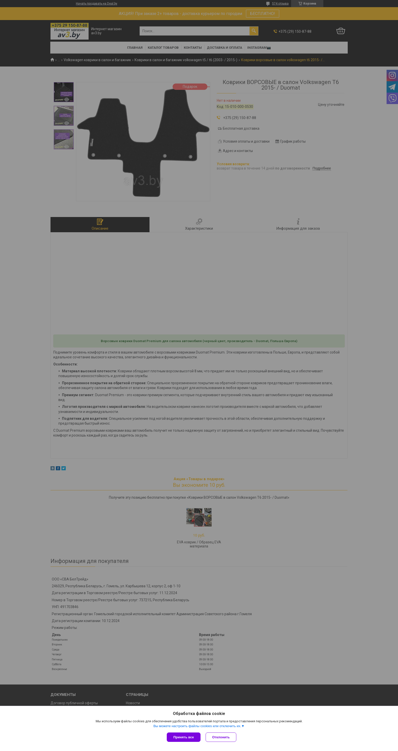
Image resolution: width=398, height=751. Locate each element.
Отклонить (221, 737)
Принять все (183, 737)
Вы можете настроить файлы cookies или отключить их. (197, 726)
